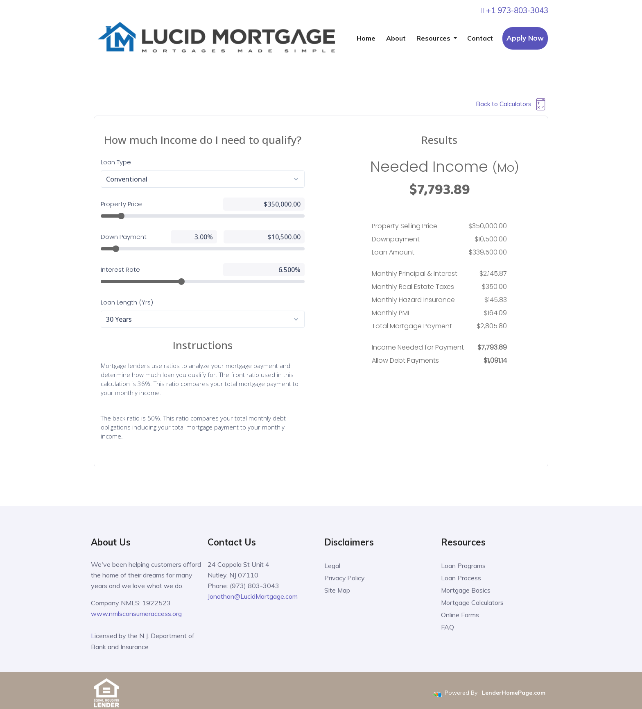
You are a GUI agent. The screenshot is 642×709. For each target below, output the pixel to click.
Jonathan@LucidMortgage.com (253, 596)
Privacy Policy (345, 578)
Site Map (337, 590)
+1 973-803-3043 (514, 10)
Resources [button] (434, 38)
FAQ (447, 627)
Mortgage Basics (466, 590)
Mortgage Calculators (472, 602)
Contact (480, 38)
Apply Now (525, 38)
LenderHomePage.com (513, 691)
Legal (332, 565)
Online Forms (460, 615)
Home (366, 38)
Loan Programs (463, 565)
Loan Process (461, 578)
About (396, 38)
